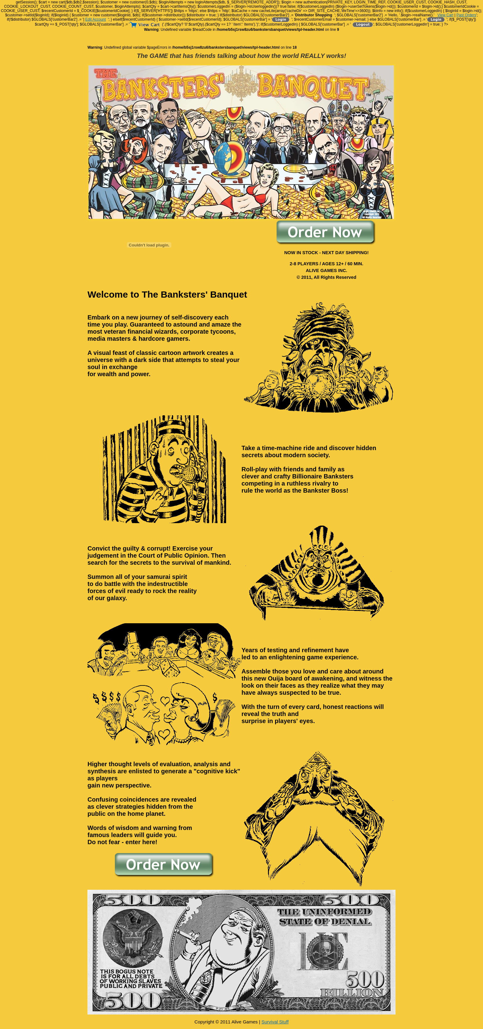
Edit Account (95, 19)
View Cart (445, 15)
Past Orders (466, 15)
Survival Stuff (275, 1021)
